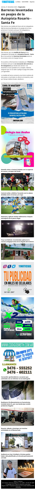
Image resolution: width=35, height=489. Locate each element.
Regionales (21, 7)
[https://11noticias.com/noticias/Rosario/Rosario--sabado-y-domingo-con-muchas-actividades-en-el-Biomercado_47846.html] (17, 440)
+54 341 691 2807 (30, 483)
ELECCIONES (25, 1)
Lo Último (18, 1)
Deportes (32, 1)
